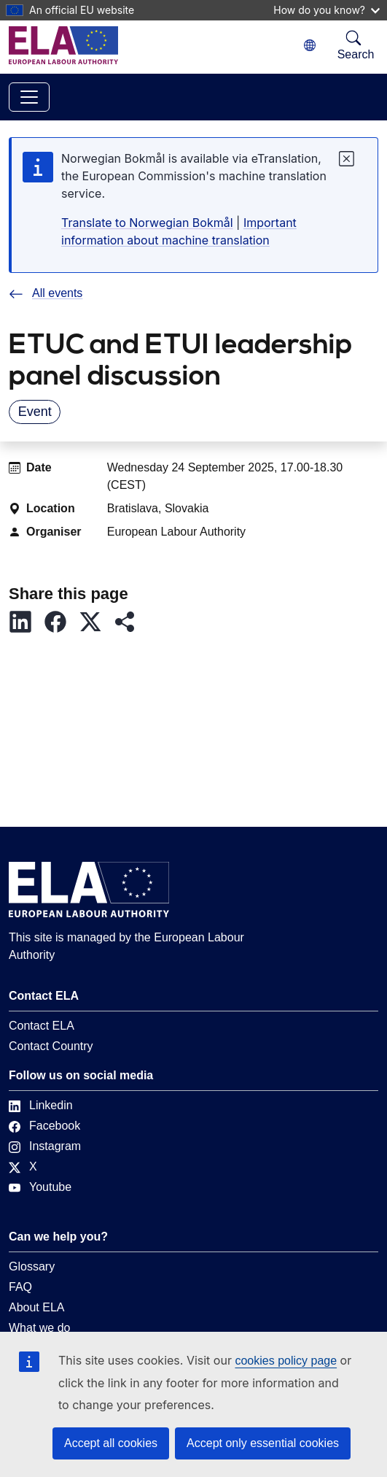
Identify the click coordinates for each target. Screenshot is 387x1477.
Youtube (40, 1187)
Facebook (44, 1125)
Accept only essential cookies (263, 1443)
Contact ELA (41, 1025)
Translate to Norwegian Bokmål (147, 222)
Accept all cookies (110, 1443)
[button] (26, 621)
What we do (39, 1328)
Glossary (32, 1266)
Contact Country (51, 1046)
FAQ (20, 1287)
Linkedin (41, 1105)
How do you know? (326, 10)
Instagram (45, 1146)
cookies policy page (286, 1360)
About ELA (37, 1307)
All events (45, 293)
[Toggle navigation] (29, 97)
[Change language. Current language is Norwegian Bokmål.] (310, 45)
